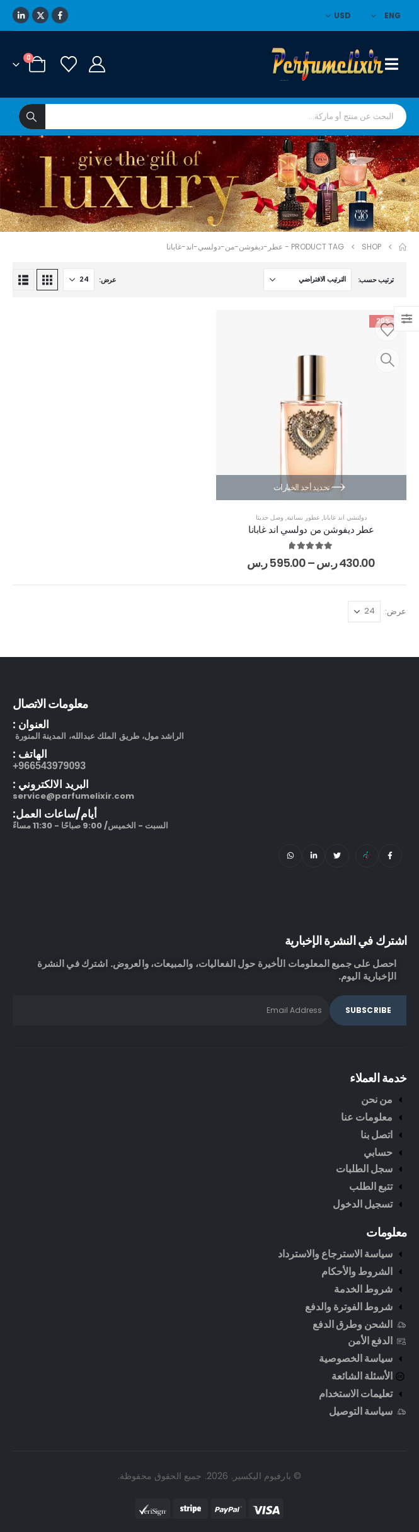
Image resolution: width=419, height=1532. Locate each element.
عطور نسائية (303, 517)
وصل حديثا (270, 517)
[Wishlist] (68, 64)
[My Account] (96, 64)
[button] (47, 279)
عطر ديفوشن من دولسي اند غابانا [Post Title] (311, 529)
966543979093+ (49, 765)
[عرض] (79, 279)
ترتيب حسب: (376, 280)
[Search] (32, 116)
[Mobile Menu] (395, 64)
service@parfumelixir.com (73, 796)
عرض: (108, 280)
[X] (40, 15)
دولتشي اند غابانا (345, 517)
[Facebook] (60, 15)
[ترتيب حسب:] (307, 279)
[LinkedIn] (21, 15)
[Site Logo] (328, 64)
